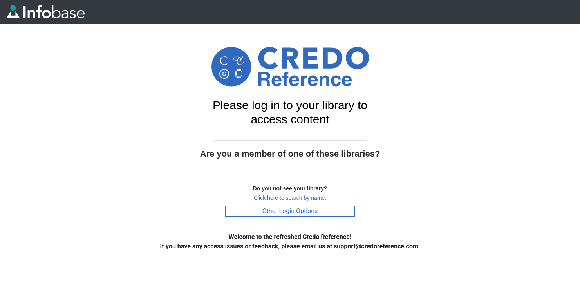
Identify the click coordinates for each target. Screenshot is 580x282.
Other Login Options (290, 211)
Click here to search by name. (290, 198)
